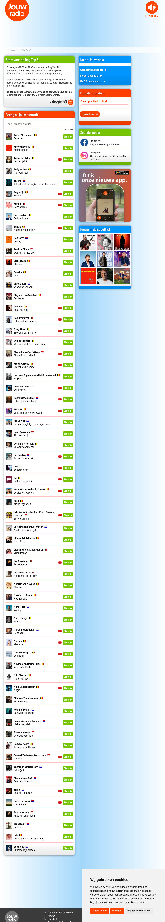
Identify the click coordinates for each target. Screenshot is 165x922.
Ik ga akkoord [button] (100, 910)
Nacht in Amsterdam (24, 228)
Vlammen (20, 642)
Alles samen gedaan (24, 814)
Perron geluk (24, 159)
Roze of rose (20, 205)
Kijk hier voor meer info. (47, 94)
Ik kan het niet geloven (25, 319)
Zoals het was (21, 308)
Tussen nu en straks (24, 456)
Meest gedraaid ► (91, 75)
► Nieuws (49, 915)
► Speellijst (50, 918)
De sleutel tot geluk (31, 491)
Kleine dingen (24, 148)
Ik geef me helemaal (24, 365)
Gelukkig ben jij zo (24, 734)
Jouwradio (12, 50)
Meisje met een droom (25, 574)
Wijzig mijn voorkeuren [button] (138, 910)
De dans (21, 825)
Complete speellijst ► (93, 69)
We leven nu (23, 388)
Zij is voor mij (24, 433)
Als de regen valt (22, 502)
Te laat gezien (23, 562)
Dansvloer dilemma (24, 711)
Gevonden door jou (25, 779)
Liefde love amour (23, 479)
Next (160, 19)
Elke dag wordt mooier (26, 331)
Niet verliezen (22, 171)
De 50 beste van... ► (93, 81)
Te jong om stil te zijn (25, 745)
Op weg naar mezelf (25, 445)
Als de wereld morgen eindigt (29, 837)
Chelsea (22, 262)
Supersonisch (21, 468)
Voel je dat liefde (29, 665)
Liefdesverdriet (29, 722)
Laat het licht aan (23, 791)
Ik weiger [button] (116, 910)
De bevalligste (22, 216)
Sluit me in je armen (24, 848)
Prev (4, 19)
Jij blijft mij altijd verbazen (28, 411)
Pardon (21, 194)
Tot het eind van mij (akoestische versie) (34, 182)
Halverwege (24, 802)
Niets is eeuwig (22, 677)
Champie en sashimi (29, 353)
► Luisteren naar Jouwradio (58, 912)
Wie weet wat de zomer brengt (30, 342)
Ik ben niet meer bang (26, 399)
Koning (21, 239)
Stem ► (68, 136)
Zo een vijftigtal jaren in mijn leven (32, 422)
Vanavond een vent (23, 285)
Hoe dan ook (25, 597)
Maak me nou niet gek (30, 528)
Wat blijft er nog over (24, 251)
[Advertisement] (148, 104)
